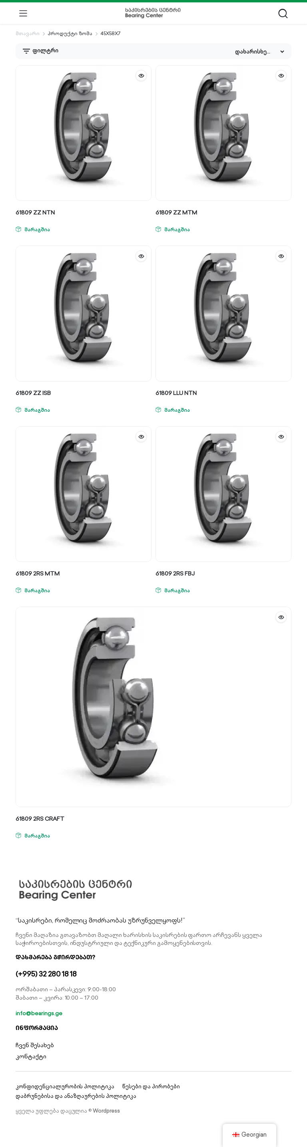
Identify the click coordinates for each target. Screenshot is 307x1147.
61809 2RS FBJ (175, 573)
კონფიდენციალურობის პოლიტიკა (65, 1086)
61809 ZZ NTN (35, 212)
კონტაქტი (31, 1056)
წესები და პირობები (150, 1086)
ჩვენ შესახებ (35, 1045)
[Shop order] (259, 52)
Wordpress (106, 1111)
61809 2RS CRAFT (40, 818)
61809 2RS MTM (38, 573)
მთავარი (28, 33)
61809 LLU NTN (176, 393)
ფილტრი (40, 51)
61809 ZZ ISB (33, 393)
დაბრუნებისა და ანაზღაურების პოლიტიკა (76, 1096)
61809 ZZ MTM (176, 212)
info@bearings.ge (39, 1013)
